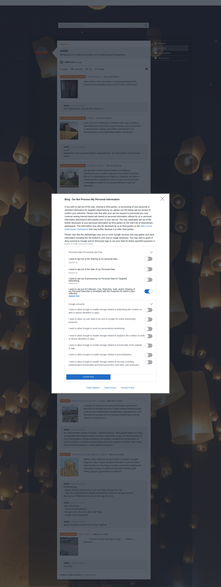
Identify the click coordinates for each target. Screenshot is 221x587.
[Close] (163, 200)
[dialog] (110, 293)
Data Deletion (93, 387)
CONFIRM (88, 377)
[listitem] (110, 252)
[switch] (148, 259)
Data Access (110, 387)
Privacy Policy (127, 387)
